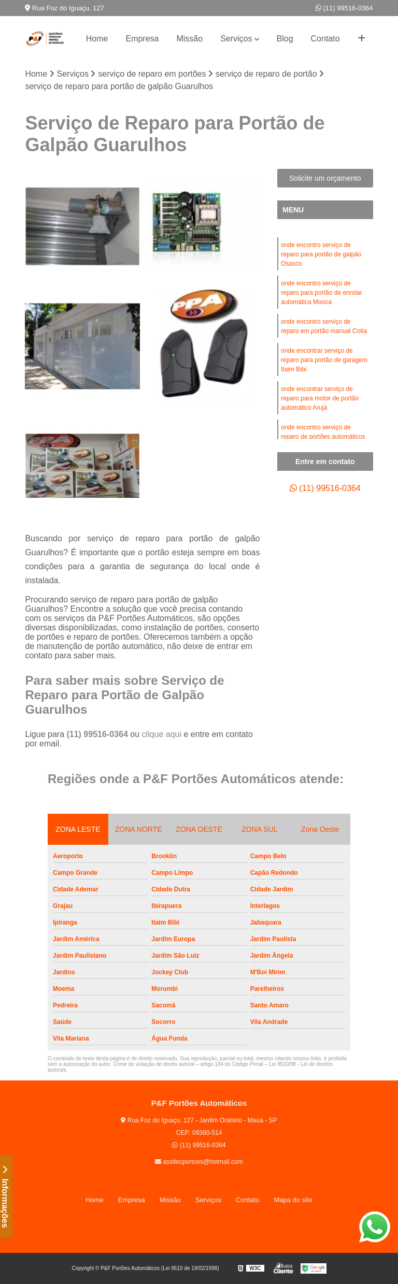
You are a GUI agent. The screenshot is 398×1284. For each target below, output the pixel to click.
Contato (325, 38)
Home (97, 38)
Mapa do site (293, 1200)
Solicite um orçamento (325, 178)
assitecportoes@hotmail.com (199, 1161)
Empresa (142, 38)
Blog (285, 38)
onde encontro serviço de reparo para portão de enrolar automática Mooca (321, 293)
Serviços (236, 38)
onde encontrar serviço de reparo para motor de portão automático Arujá (320, 398)
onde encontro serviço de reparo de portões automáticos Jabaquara (323, 437)
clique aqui (161, 734)
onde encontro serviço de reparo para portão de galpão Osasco (321, 254)
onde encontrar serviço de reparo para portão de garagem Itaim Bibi (324, 360)
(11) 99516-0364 (344, 8)
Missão (189, 38)
